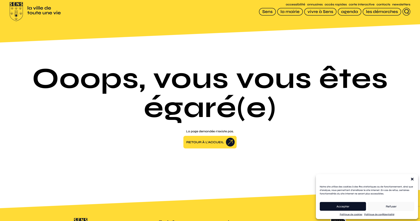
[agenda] (349, 11)
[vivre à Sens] (320, 11)
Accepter (342, 206)
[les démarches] (382, 11)
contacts (383, 4)
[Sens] (267, 11)
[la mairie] (290, 11)
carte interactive (362, 4)
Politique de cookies (351, 214)
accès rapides (336, 4)
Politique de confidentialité (379, 214)
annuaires (315, 4)
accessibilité (295, 4)
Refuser (391, 206)
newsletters (401, 4)
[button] (412, 179)
